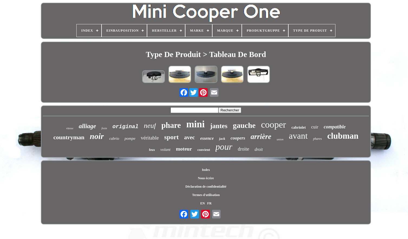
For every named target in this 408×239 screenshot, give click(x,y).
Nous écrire (206, 178)
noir (97, 136)
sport (171, 137)
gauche (244, 125)
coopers (238, 138)
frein (104, 128)
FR (209, 203)
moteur (184, 149)
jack (222, 139)
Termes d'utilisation (206, 195)
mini (195, 124)
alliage (87, 126)
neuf (150, 126)
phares (317, 139)
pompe (130, 138)
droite (243, 149)
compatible (335, 127)
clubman (342, 136)
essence (207, 138)
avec (189, 137)
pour (224, 147)
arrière (261, 136)
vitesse (69, 128)
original (125, 127)
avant (298, 136)
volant (165, 149)
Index (206, 170)
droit (258, 149)
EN (202, 203)
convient (203, 150)
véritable (150, 138)
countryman (68, 137)
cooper (273, 124)
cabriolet (298, 127)
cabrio (114, 139)
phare (171, 125)
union (280, 139)
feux (152, 150)
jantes (218, 126)
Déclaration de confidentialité (205, 186)
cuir (314, 127)
